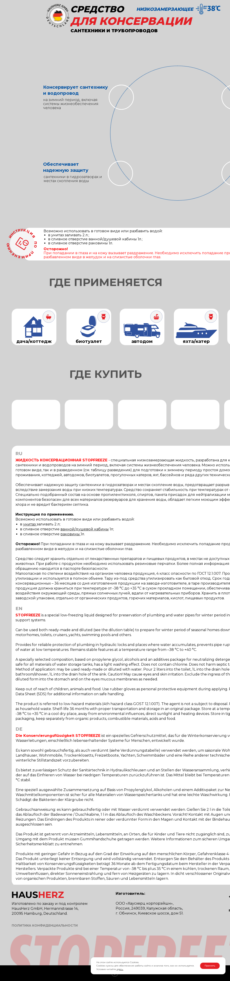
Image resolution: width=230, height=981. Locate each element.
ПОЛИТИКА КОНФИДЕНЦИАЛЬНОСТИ (45, 925)
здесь (120, 969)
